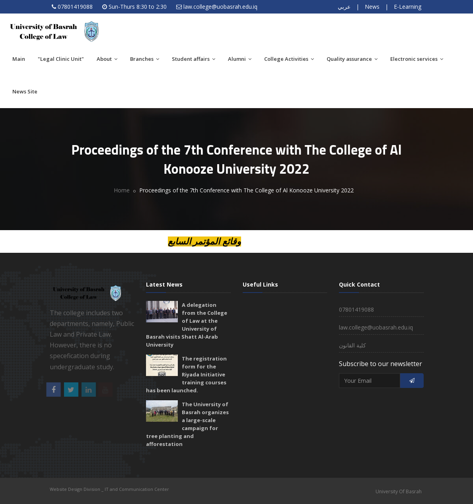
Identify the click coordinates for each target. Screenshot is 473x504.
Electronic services (416, 58)
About (107, 58)
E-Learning (407, 6)
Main (18, 58)
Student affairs (193, 58)
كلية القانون (352, 345)
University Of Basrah (399, 491)
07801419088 (75, 6)
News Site (24, 91)
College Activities (289, 58)
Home (122, 190)
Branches (144, 58)
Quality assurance (352, 58)
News (372, 6)
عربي (344, 6)
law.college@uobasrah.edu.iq (220, 6)
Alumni (239, 58)
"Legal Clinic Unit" (61, 58)
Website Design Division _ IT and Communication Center (109, 489)
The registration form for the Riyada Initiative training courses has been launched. (186, 374)
